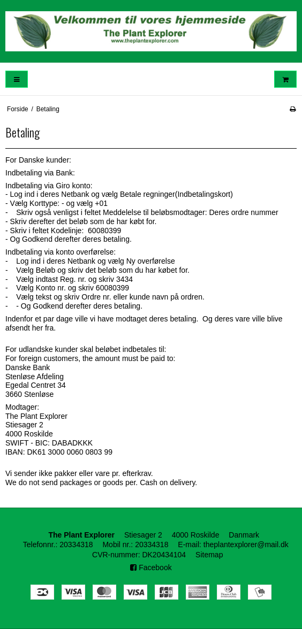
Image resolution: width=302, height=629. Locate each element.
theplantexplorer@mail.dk (246, 544)
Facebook (150, 567)
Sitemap (209, 554)
